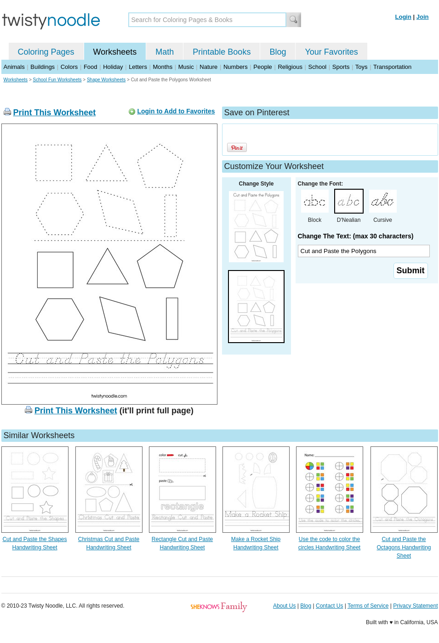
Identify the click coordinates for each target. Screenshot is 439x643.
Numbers (235, 66)
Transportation (392, 66)
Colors (69, 66)
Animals (14, 66)
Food (90, 66)
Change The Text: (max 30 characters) (356, 236)
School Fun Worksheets (57, 79)
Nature (208, 66)
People (262, 66)
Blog (277, 51)
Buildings (42, 66)
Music (186, 66)
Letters (138, 66)
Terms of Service (368, 606)
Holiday (113, 66)
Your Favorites (331, 51)
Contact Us (329, 606)
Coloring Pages (46, 51)
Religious (290, 66)
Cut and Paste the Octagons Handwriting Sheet (403, 547)
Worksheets (115, 51)
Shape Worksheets (106, 79)
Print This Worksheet (54, 112)
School (317, 66)
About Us (284, 606)
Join (422, 16)
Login (403, 16)
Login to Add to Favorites (176, 111)
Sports (341, 66)
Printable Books (222, 51)
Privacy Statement (415, 606)
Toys (361, 66)
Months (163, 66)
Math (164, 51)
